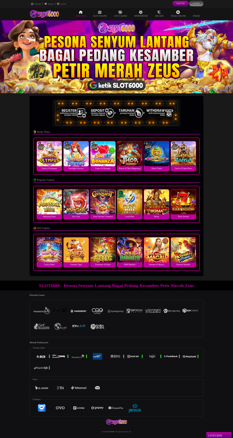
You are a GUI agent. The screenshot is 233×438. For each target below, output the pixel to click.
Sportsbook (141, 13)
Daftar (180, 3)
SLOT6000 (110, 432)
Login (196, 3)
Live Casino (120, 13)
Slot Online (100, 13)
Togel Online (178, 13)
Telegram (49, 4)
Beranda (81, 13)
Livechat (61, 4)
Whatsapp (36, 4)
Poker (196, 13)
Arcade (159, 13)
